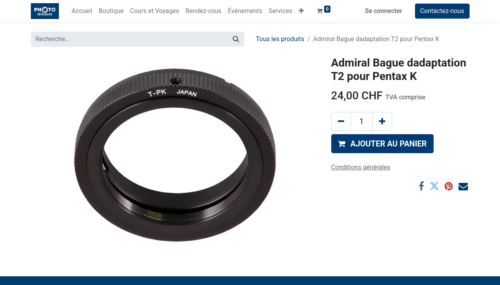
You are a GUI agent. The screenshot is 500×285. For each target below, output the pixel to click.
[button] (301, 11)
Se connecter (383, 11)
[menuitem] (81, 11)
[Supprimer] (341, 121)
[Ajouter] (382, 121)
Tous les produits (280, 39)
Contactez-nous (442, 11)
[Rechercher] (236, 39)
